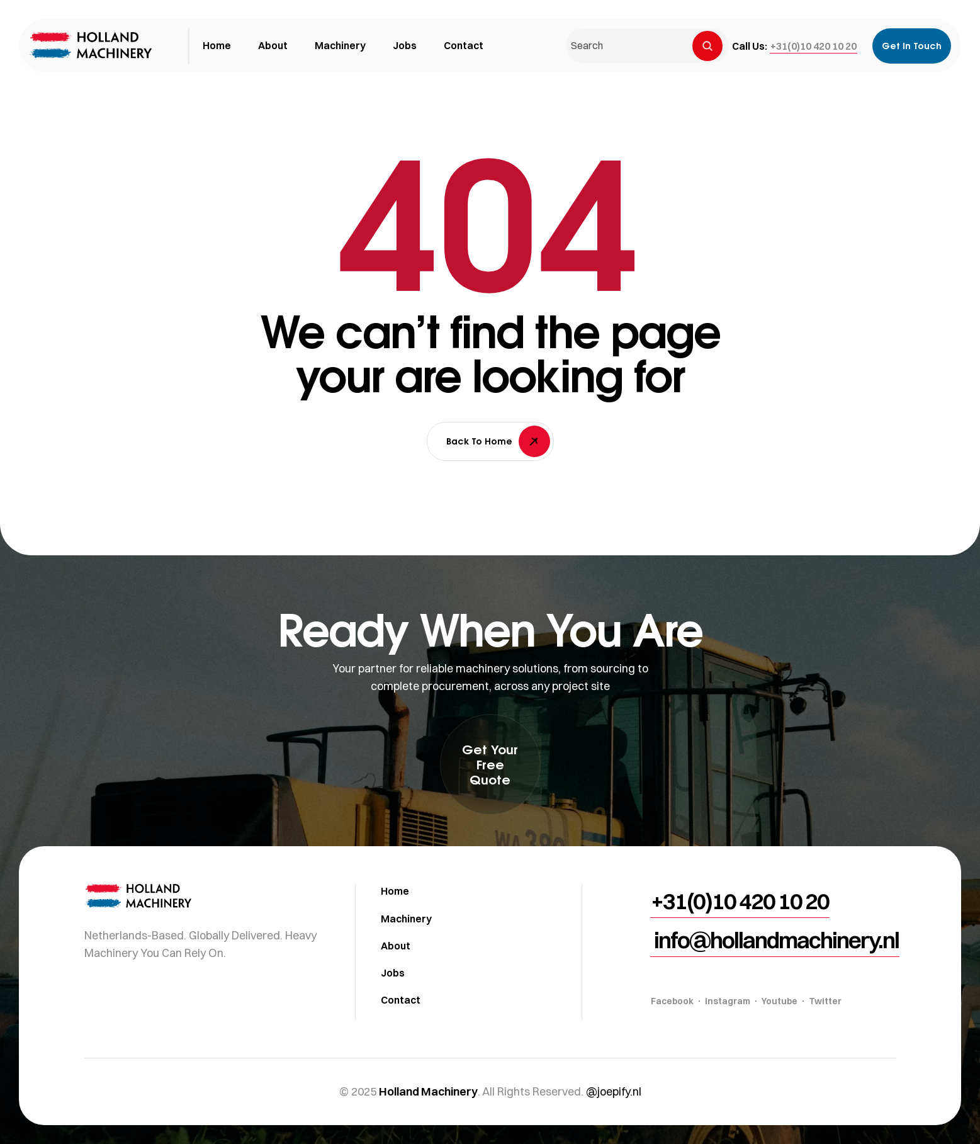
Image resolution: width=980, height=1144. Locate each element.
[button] (813, 46)
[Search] (707, 46)
